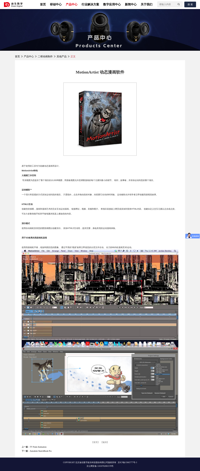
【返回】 (105, 442)
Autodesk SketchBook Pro (41, 451)
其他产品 (62, 56)
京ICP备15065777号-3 (127, 462)
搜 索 (190, 4)
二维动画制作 (45, 56)
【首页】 (95, 442)
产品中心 (29, 56)
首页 (17, 56)
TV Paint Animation (38, 447)
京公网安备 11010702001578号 (100, 466)
